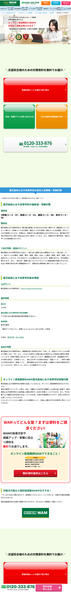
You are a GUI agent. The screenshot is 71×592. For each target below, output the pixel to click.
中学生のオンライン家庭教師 (25, 12)
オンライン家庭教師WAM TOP (8, 12)
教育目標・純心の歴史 (15, 337)
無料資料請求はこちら (39, 473)
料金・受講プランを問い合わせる (19, 111)
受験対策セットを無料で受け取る (35, 84)
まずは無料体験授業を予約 (51, 111)
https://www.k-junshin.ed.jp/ (31, 288)
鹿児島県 (52, 12)
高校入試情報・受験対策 (41, 12)
